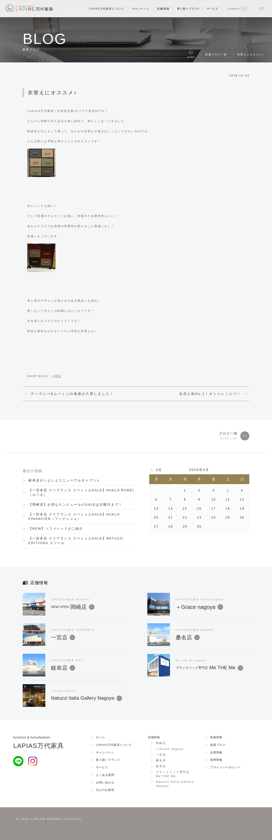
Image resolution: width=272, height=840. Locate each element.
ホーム (100, 737)
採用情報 (216, 759)
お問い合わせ (105, 782)
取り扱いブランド (108, 759)
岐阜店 (63, 668)
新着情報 (216, 737)
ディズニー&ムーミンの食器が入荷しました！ (72, 394)
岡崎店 (72, 607)
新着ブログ (218, 744)
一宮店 (56, 376)
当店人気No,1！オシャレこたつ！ (210, 394)
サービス (102, 767)
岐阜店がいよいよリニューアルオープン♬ (64, 480)
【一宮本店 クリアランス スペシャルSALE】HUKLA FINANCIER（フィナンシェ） (74, 517)
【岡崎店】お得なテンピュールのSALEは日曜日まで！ (75, 504)
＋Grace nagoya (199, 607)
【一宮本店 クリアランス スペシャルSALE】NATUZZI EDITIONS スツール (76, 541)
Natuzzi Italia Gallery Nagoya (175, 783)
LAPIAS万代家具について (114, 744)
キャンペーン (105, 752)
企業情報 (216, 752)
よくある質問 (105, 774)
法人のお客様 (105, 789)
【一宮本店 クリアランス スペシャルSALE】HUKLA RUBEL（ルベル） (82, 492)
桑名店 (188, 637)
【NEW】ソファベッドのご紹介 (56, 528)
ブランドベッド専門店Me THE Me (172, 774)
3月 (159, 470)
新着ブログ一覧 (216, 54)
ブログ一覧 (228, 433)
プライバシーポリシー (225, 767)
